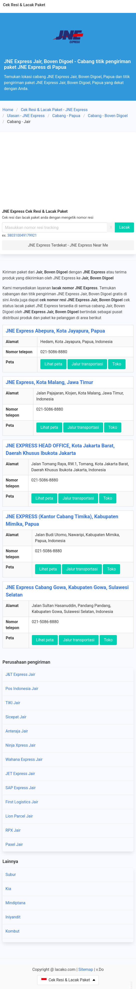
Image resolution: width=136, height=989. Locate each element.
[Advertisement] (68, 171)
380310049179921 (22, 235)
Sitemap (85, 969)
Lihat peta (53, 364)
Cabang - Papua (66, 115)
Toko (116, 364)
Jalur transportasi (87, 364)
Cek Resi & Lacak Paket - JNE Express (54, 109)
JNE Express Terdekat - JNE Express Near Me (68, 245)
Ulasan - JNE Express (26, 115)
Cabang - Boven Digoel (108, 115)
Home (7, 109)
